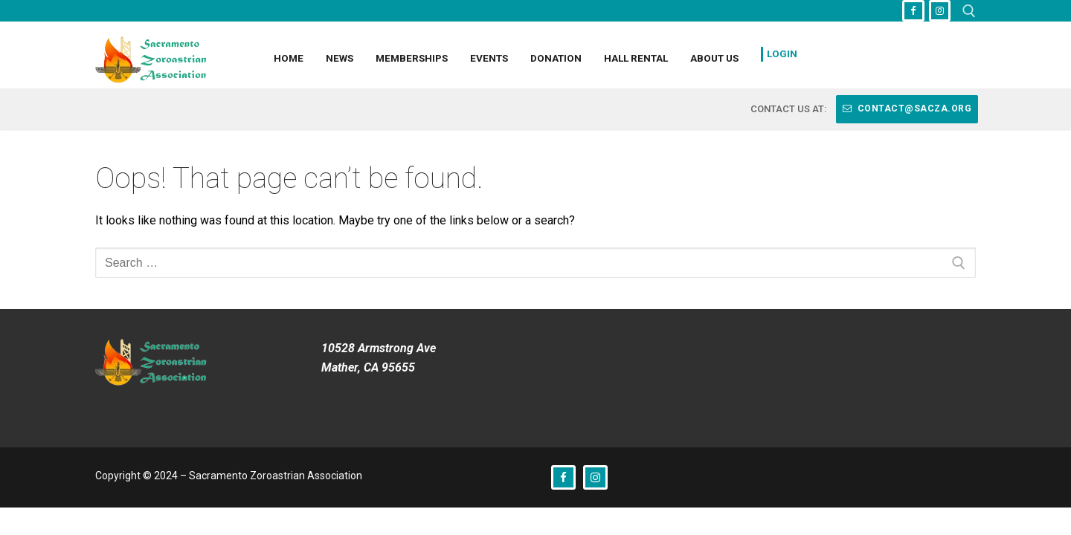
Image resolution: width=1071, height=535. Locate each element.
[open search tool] (969, 11)
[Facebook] (913, 11)
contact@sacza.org (907, 108)
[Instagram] (940, 11)
